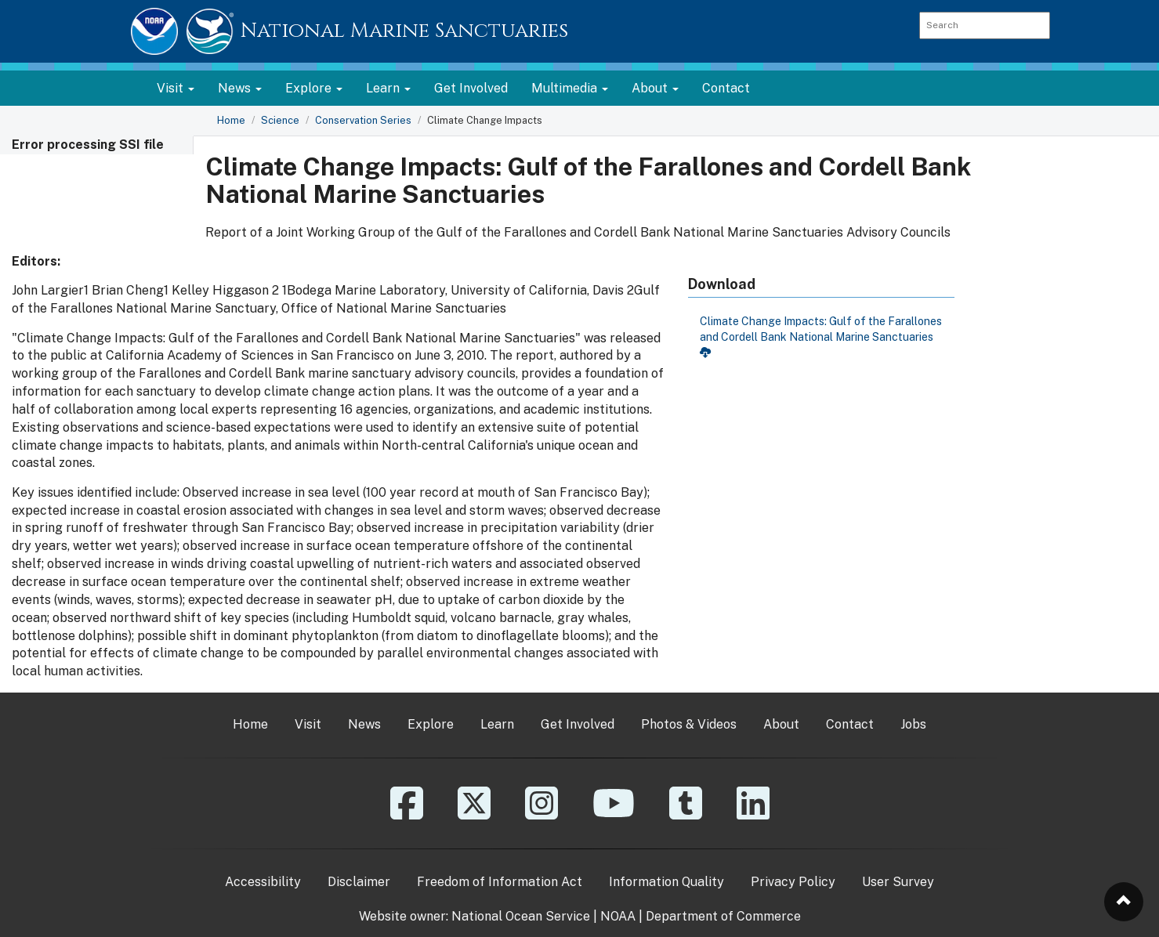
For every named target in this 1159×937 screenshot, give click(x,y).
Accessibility (263, 881)
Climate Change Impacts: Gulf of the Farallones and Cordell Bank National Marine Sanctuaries (821, 336)
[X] (474, 814)
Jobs (913, 724)
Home (231, 120)
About (781, 724)
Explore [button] (313, 88)
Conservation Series (363, 120)
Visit (308, 724)
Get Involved (471, 88)
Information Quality (666, 881)
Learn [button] (388, 88)
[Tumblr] (685, 814)
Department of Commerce (723, 916)
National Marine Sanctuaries (404, 31)
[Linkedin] (753, 814)
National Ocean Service (520, 916)
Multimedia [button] (569, 88)
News (364, 724)
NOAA (618, 916)
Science (280, 120)
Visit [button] (175, 88)
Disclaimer (359, 881)
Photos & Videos (689, 724)
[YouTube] (614, 814)
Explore (430, 724)
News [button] (240, 88)
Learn (497, 724)
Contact (726, 88)
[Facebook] (406, 814)
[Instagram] (541, 814)
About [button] (655, 88)
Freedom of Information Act (499, 881)
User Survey (898, 881)
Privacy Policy (793, 881)
